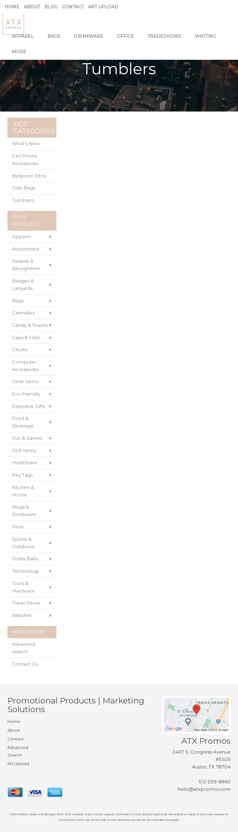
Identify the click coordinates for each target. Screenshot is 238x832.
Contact (73, 7)
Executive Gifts (28, 406)
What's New (26, 144)
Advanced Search (23, 648)
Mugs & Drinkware (24, 510)
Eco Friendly (26, 394)
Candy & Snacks (30, 325)
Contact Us (24, 664)
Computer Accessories (25, 365)
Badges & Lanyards (23, 284)
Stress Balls (25, 559)
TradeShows (167, 40)
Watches (22, 615)
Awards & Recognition (26, 264)
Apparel (25, 40)
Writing (207, 40)
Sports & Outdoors (23, 543)
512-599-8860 (215, 782)
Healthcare (24, 463)
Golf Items (24, 450)
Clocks (19, 350)
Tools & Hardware (23, 587)
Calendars (23, 313)
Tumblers (23, 200)
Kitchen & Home (23, 491)
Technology (25, 571)
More (21, 56)
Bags (55, 40)
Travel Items (26, 603)
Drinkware (91, 40)
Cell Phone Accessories (25, 159)
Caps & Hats (26, 337)
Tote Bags (23, 188)
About (32, 7)
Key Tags (22, 475)
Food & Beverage (23, 422)
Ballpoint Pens (29, 176)
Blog (51, 7)
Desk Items (25, 381)
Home (12, 7)
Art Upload (103, 7)
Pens (18, 527)
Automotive (25, 249)
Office (127, 40)
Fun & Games (27, 438)
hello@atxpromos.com (204, 789)
